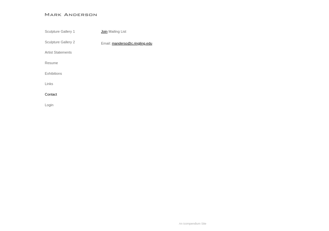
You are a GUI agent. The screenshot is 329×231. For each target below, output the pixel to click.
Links (49, 84)
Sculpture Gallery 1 (60, 31)
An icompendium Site (192, 223)
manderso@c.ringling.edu (132, 43)
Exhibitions (53, 73)
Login (49, 105)
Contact (51, 94)
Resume (51, 63)
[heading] (61, 14)
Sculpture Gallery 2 (60, 42)
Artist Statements (58, 52)
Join (104, 31)
